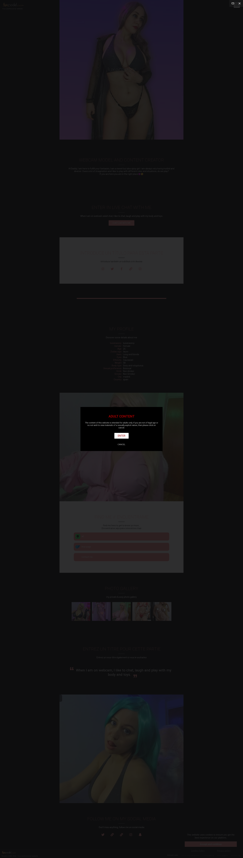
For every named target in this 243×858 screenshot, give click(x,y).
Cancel (121, 444)
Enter (121, 435)
